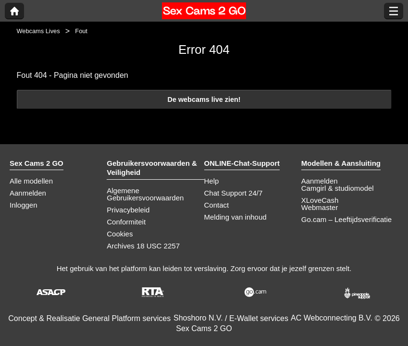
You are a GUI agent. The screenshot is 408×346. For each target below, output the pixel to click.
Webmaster (319, 207)
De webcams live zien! (204, 99)
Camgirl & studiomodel (337, 188)
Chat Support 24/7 (233, 193)
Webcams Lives (38, 31)
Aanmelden (28, 193)
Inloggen (23, 205)
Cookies (120, 234)
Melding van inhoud (235, 217)
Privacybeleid (128, 210)
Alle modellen (31, 181)
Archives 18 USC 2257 (143, 246)
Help (211, 181)
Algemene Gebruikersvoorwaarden (145, 194)
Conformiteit (126, 222)
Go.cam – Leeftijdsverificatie (346, 219)
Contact (216, 205)
